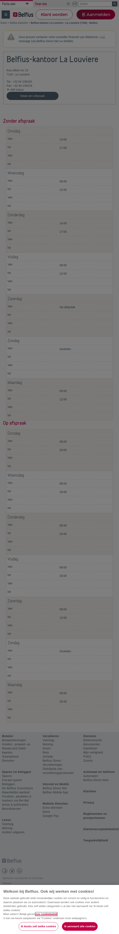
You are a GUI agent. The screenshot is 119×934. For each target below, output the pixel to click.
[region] (59, 909)
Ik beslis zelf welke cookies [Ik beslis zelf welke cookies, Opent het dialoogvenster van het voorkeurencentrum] (38, 926)
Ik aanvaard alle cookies (79, 926)
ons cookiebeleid (46, 914)
